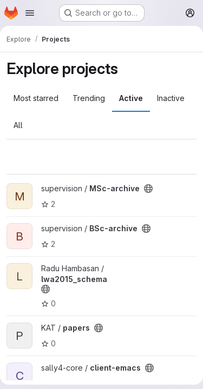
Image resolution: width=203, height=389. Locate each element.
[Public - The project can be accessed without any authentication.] (148, 188)
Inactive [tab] (171, 98)
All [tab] (18, 125)
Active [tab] (131, 98)
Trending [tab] (89, 98)
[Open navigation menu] (29, 13)
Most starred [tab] (36, 98)
